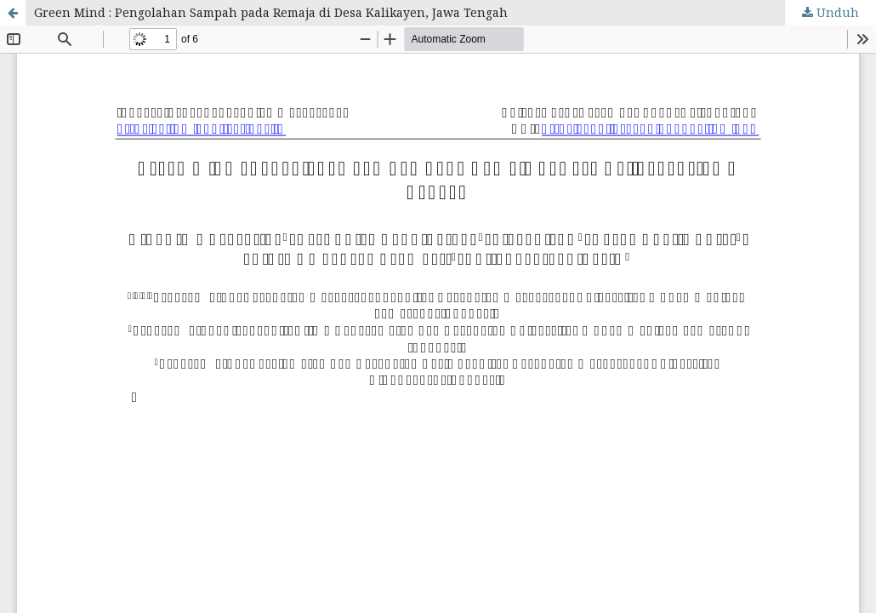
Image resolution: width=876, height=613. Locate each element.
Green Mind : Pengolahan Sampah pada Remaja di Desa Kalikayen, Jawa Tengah (271, 12)
